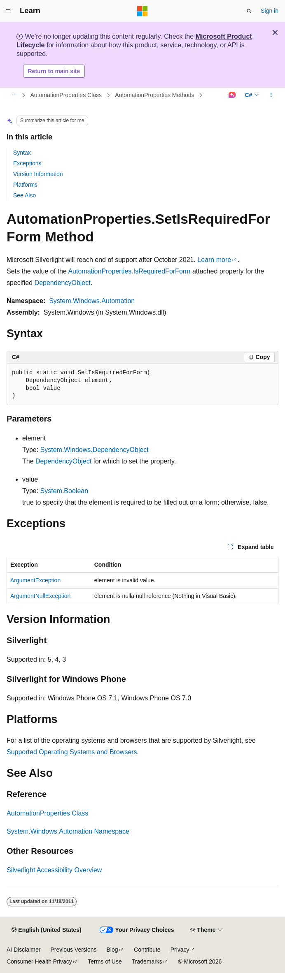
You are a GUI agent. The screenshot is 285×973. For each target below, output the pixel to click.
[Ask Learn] (232, 95)
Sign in (269, 10)
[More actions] (271, 95)
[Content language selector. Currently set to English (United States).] (46, 930)
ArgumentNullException (40, 596)
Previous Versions (73, 949)
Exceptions (27, 163)
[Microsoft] (142, 11)
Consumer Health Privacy (39, 961)
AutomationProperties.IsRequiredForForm (129, 271)
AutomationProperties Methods (154, 95)
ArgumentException (35, 580)
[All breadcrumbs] (14, 95)
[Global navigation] (8, 11)
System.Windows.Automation (92, 300)
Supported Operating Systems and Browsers (72, 751)
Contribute (147, 949)
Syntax (22, 152)
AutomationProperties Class (66, 95)
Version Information (38, 174)
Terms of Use (104, 961)
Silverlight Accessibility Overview (54, 869)
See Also (24, 195)
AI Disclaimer (23, 949)
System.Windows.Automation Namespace (68, 831)
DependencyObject (63, 282)
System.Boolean (64, 490)
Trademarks (147, 961)
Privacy (180, 949)
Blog (112, 949)
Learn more (214, 259)
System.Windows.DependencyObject (94, 449)
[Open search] (249, 11)
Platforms (25, 184)
